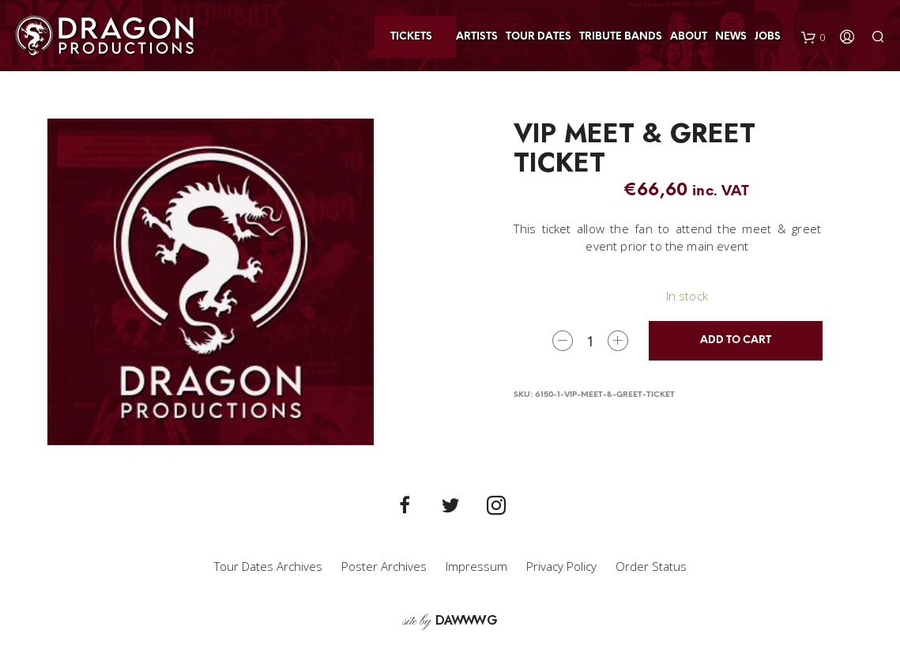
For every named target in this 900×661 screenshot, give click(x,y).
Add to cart (735, 340)
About (688, 37)
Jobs (768, 37)
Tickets (411, 37)
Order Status (651, 566)
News (731, 37)
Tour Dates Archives (268, 566)
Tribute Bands (620, 37)
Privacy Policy (561, 566)
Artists (477, 37)
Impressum (476, 566)
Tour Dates (538, 37)
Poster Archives (384, 566)
